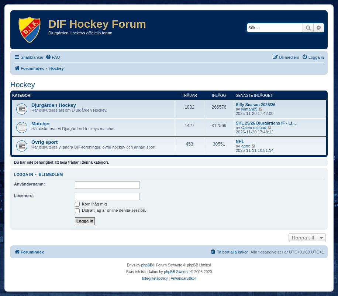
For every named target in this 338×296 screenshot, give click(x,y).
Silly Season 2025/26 (256, 104)
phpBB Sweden (177, 272)
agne (245, 146)
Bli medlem (51, 174)
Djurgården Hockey (53, 105)
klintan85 (249, 109)
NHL (240, 141)
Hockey (22, 85)
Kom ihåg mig (91, 204)
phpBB (146, 265)
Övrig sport (44, 142)
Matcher (40, 123)
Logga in (23, 174)
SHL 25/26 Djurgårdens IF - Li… (266, 123)
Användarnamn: (29, 184)
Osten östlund (253, 127)
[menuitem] (52, 57)
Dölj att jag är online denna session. (110, 210)
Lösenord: (24, 195)
